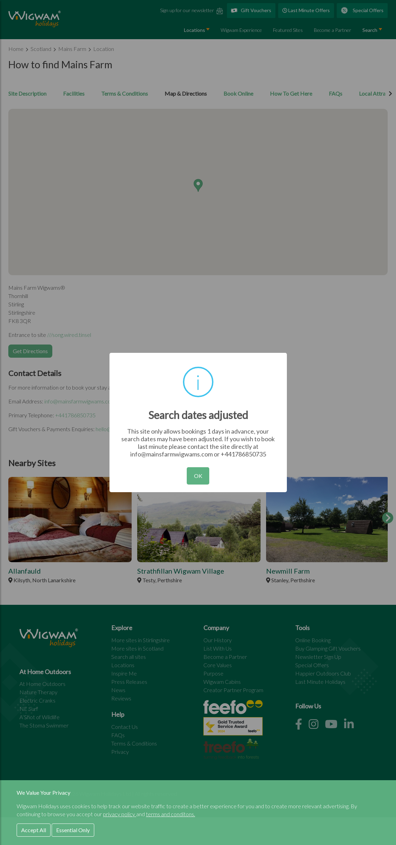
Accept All (33, 830)
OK (198, 475)
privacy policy (119, 814)
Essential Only (73, 830)
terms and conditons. (170, 814)
